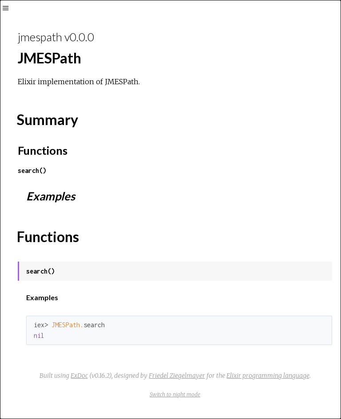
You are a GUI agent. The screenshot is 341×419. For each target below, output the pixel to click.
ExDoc (79, 376)
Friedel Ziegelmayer (177, 376)
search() (32, 170)
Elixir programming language (267, 376)
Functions (42, 150)
